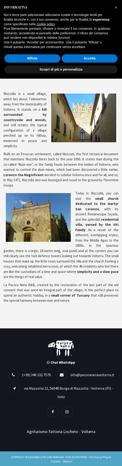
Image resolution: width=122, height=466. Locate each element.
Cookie (55, 461)
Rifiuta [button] (32, 58)
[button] (116, 7)
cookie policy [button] (46, 24)
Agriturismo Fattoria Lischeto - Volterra (61, 431)
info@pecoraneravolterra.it (92, 374)
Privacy (67, 461)
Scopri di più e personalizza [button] (61, 69)
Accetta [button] (90, 58)
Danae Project (102, 457)
